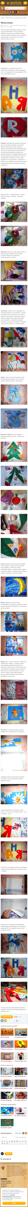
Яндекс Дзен (3, 1179)
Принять (14, 1203)
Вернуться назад (6, 1017)
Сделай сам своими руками (14, 3)
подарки (15, 569)
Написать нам (3, 1186)
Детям (17, 25)
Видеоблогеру (4, 1184)
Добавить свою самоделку (6, 1181)
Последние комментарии (6, 1183)
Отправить (8, 1153)
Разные (13, 25)
